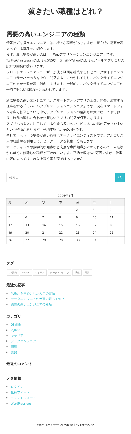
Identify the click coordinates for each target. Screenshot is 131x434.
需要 (14, 352)
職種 (14, 346)
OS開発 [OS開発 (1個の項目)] (13, 272)
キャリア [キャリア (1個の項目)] (40, 272)
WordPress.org (21, 403)
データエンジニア (23, 341)
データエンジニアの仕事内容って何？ (37, 298)
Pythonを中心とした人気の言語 (33, 293)
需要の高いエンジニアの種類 (31, 304)
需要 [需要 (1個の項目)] (87, 272)
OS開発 (16, 324)
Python (15, 330)
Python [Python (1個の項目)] (26, 272)
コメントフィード (23, 397)
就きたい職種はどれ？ (65, 11)
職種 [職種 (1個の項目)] (77, 272)
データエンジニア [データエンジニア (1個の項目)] (59, 272)
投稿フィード (20, 392)
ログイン (17, 386)
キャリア (17, 335)
